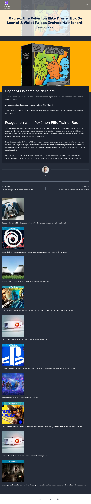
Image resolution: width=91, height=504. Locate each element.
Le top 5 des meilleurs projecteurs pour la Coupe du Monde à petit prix (25, 339)
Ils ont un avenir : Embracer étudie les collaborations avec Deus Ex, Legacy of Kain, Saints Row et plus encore (37, 310)
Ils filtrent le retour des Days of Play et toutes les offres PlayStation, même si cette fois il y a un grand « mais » (38, 368)
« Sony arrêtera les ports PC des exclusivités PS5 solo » (20, 398)
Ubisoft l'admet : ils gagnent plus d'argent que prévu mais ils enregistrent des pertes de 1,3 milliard (34, 252)
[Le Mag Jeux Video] (6, 4)
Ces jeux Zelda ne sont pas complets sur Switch (68, 188)
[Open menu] (87, 4)
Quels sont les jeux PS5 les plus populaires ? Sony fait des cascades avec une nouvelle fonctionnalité (34, 223)
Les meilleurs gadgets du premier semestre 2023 (23, 188)
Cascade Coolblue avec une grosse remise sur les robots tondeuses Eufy (25, 281)
